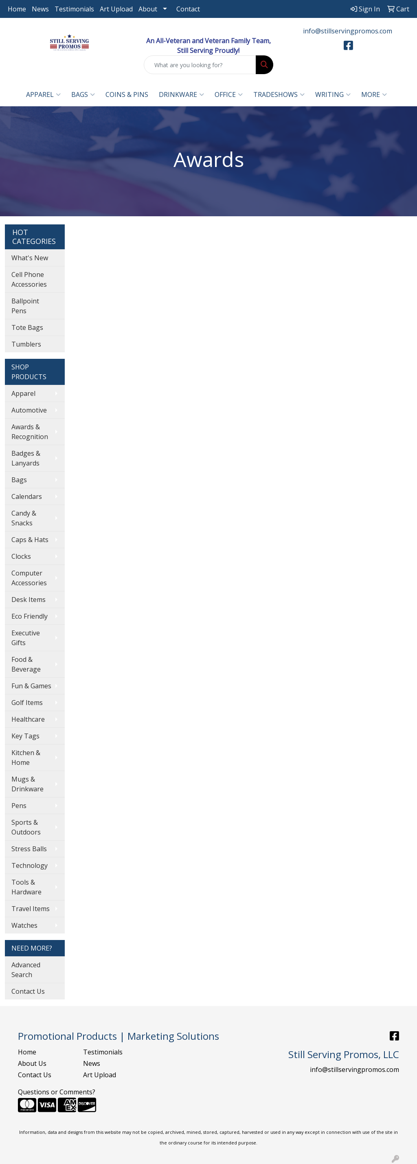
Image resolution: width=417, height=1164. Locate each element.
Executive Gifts (25, 637)
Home (17, 8)
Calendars (26, 496)
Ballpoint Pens (25, 305)
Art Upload (116, 8)
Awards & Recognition (29, 431)
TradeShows (279, 94)
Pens (18, 805)
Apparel (43, 94)
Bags (83, 94)
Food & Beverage (26, 664)
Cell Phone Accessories (29, 279)
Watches (24, 925)
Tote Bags (27, 327)
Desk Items (28, 599)
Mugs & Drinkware (27, 784)
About (147, 8)
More (374, 94)
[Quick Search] (200, 64)
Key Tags (25, 735)
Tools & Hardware (26, 887)
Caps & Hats (29, 539)
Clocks (21, 556)
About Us (32, 1063)
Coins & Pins (126, 94)
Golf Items (27, 702)
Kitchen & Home (25, 757)
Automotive (29, 410)
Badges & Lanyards (25, 458)
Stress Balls (29, 848)
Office (229, 94)
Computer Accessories (29, 578)
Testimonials (74, 8)
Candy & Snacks (23, 518)
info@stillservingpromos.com (347, 30)
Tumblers (26, 344)
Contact (188, 8)
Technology (29, 865)
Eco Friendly (29, 616)
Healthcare (28, 719)
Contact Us (28, 991)
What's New (29, 257)
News (40, 8)
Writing (333, 94)
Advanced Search (25, 969)
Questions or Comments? (56, 1091)
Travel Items (30, 908)
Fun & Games (31, 685)
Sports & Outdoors (26, 827)
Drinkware (181, 94)
